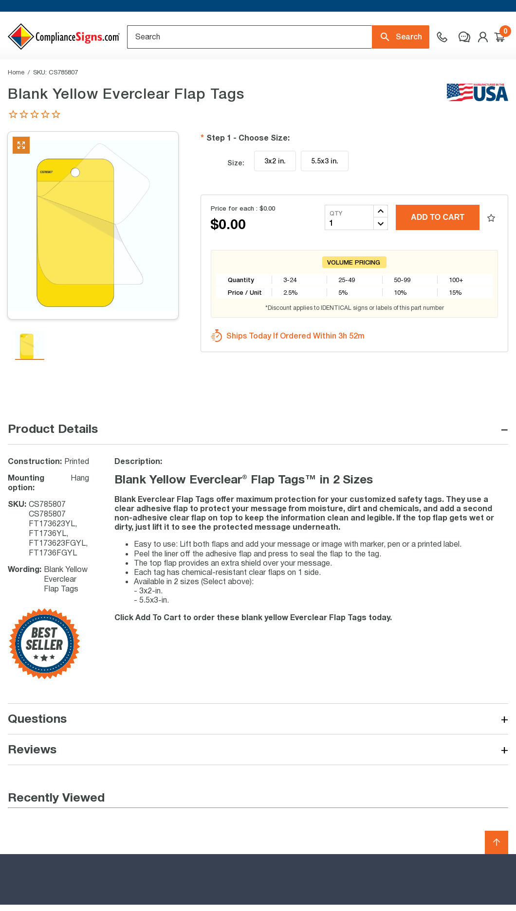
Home (16, 103)
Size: (235, 194)
